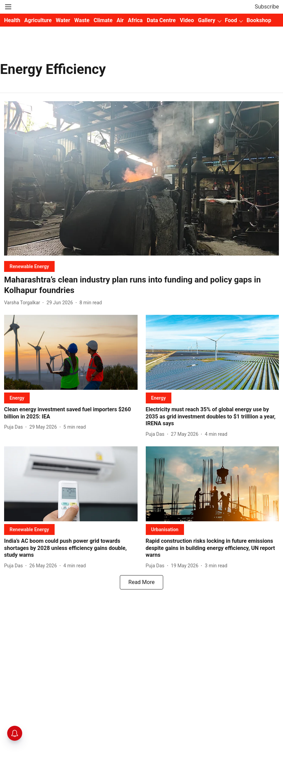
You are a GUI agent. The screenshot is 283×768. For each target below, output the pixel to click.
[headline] (141, 285)
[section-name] (29, 266)
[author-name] (23, 302)
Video (187, 20)
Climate (103, 20)
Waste (82, 20)
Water (63, 20)
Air (120, 20)
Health (12, 20)
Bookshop (258, 20)
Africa (135, 20)
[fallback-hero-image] (141, 178)
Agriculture (38, 20)
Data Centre (161, 20)
